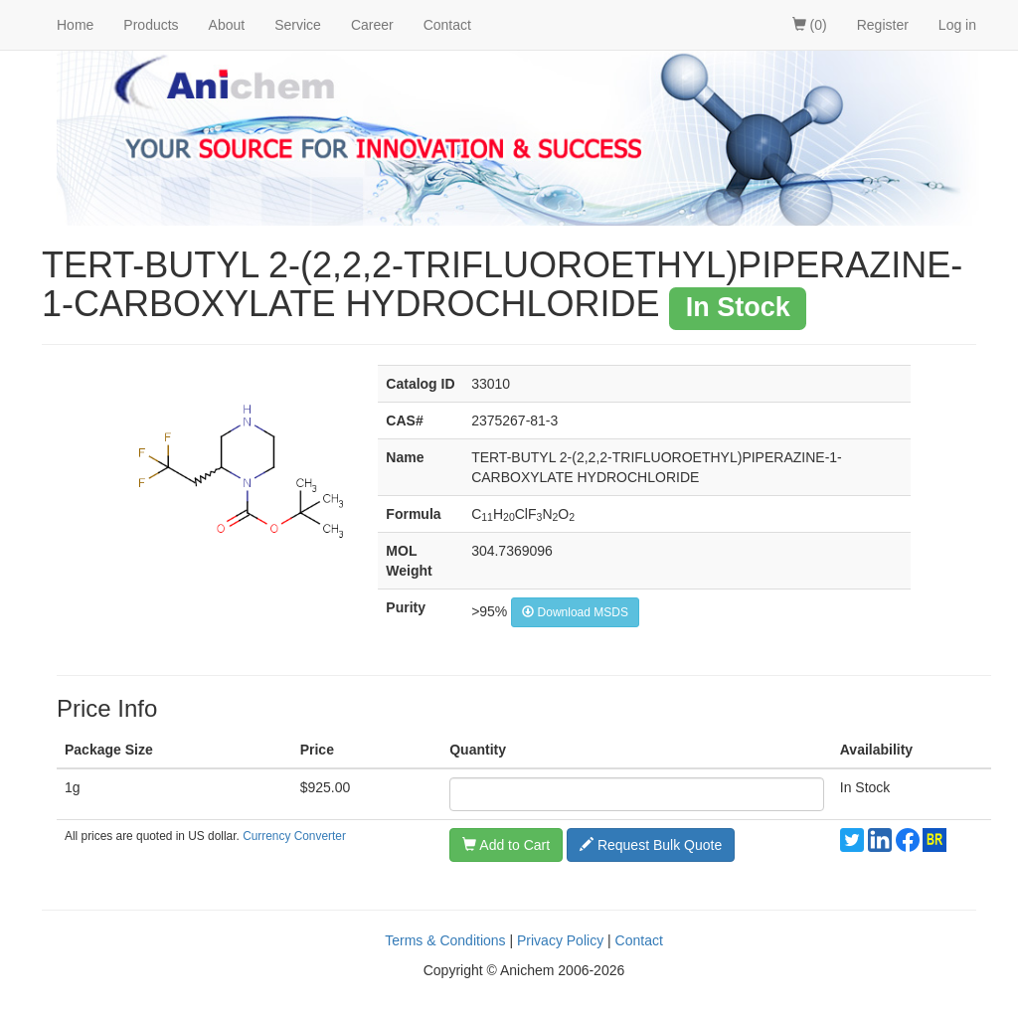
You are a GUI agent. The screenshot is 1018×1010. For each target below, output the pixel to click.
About (227, 25)
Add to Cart (506, 845)
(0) (809, 25)
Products (150, 25)
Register (883, 25)
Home (75, 25)
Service (297, 25)
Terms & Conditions (445, 940)
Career (372, 25)
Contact (447, 25)
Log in (957, 25)
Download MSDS (575, 612)
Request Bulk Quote (651, 845)
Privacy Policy (560, 940)
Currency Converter (294, 836)
